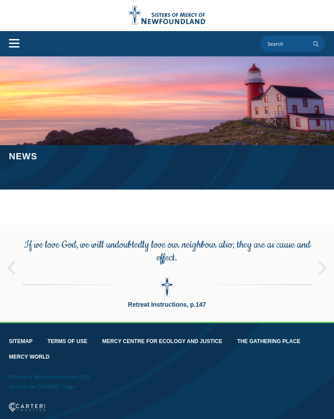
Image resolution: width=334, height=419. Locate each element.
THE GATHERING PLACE (268, 341)
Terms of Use (22, 386)
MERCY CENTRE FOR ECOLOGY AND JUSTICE (162, 341)
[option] (167, 273)
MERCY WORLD (29, 356)
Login (70, 386)
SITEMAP (20, 341)
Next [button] (323, 263)
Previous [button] (11, 263)
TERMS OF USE (67, 341)
